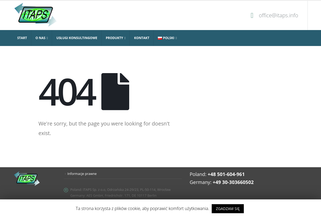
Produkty (114, 38)
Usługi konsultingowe (76, 38)
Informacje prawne (82, 173)
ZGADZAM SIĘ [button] (228, 208)
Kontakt (141, 38)
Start (22, 38)
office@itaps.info (278, 15)
